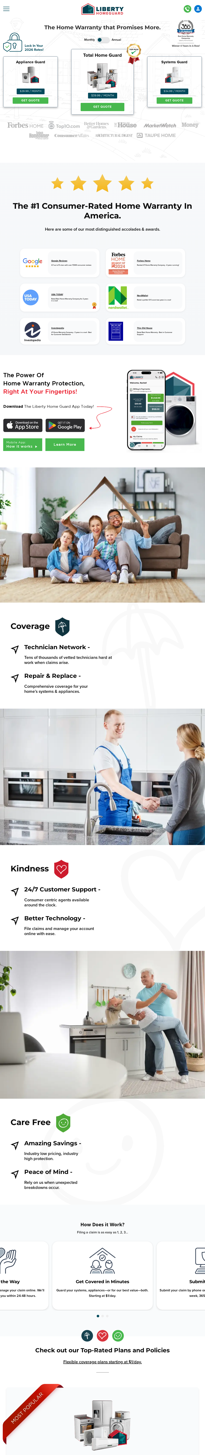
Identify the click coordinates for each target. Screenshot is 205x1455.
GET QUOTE (30, 100)
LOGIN (198, 9)
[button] (98, 1316)
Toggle (103, 40)
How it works (22, 445)
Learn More (65, 444)
